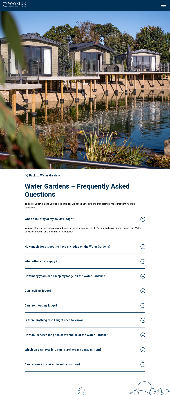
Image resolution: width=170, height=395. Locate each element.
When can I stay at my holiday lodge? (49, 219)
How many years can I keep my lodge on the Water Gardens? (65, 276)
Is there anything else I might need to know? (54, 320)
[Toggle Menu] (163, 5)
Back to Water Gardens (45, 175)
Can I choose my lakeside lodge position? (52, 364)
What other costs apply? (41, 261)
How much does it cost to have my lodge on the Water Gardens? (67, 246)
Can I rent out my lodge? (41, 305)
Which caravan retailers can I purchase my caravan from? (63, 349)
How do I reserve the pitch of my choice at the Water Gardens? (66, 335)
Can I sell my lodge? (38, 290)
